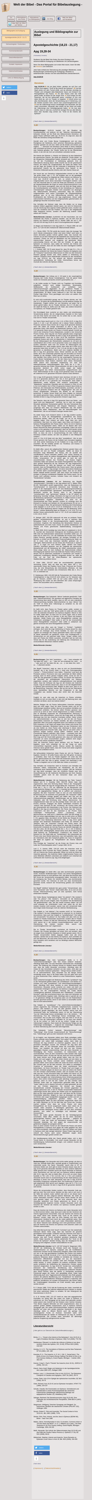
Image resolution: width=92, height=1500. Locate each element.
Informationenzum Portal (21, 18)
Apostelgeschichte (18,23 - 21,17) (15, 37)
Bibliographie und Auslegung (16, 31)
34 (69, 108)
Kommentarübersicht (15, 51)
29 (74, 88)
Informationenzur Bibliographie (34, 18)
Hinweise (39, 66)
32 (68, 99)
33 (35, 104)
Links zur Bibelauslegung (16, 78)
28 (45, 86)
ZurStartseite (11, 18)
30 (56, 94)
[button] (9, 87)
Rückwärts (37, 55)
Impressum (38, 1468)
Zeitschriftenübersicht (16, 57)
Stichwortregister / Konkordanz (16, 44)
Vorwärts (44, 55)
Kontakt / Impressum (15, 64)
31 (66, 95)
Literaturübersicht (50, 121)
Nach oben (38, 121)
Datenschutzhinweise (16, 71)
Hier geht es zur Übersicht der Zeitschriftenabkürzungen (53, 1330)
